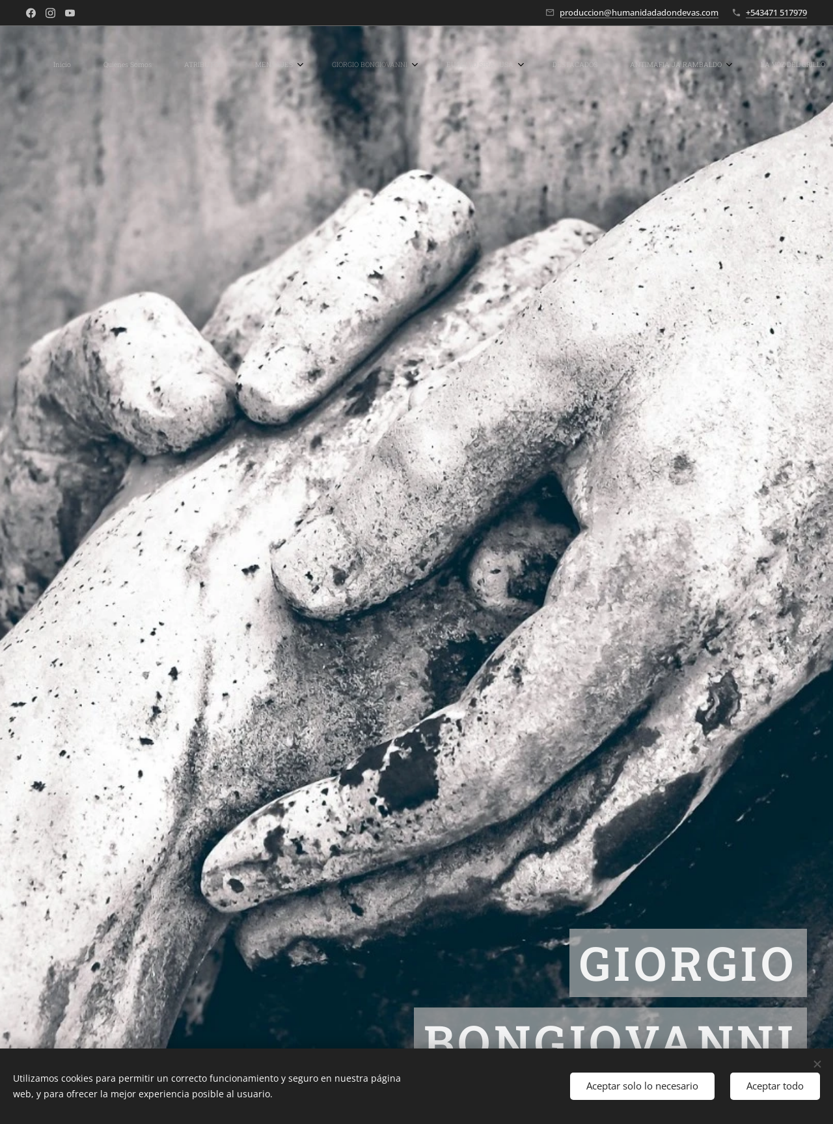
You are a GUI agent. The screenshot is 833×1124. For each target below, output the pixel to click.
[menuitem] (82, 65)
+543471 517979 (776, 12)
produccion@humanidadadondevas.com (639, 12)
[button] (768, 65)
